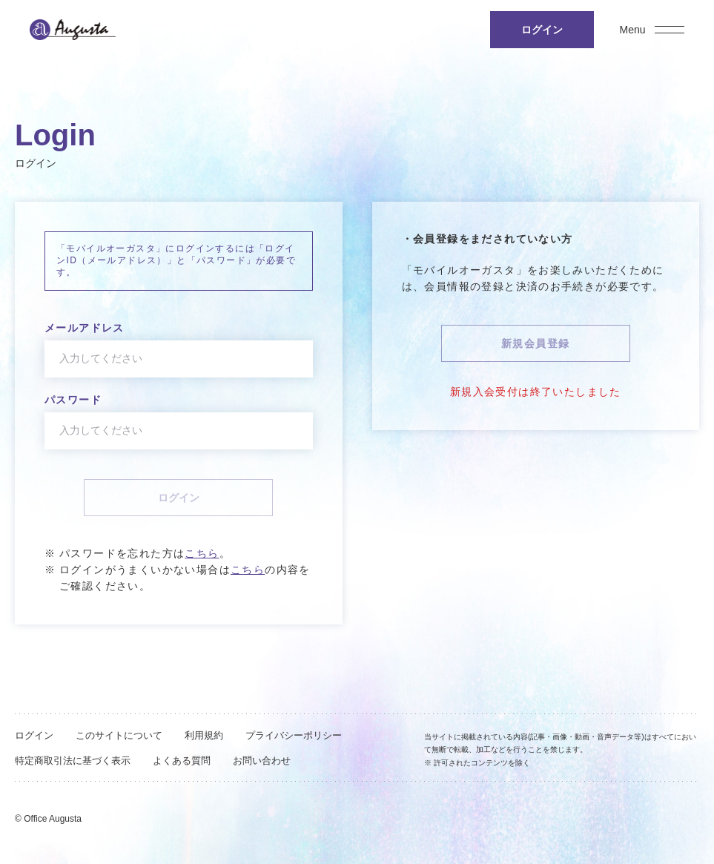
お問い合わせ (262, 760)
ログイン (34, 735)
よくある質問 (182, 760)
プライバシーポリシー (293, 735)
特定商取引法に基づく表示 (72, 760)
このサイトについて (119, 735)
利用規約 (204, 735)
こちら (202, 553)
